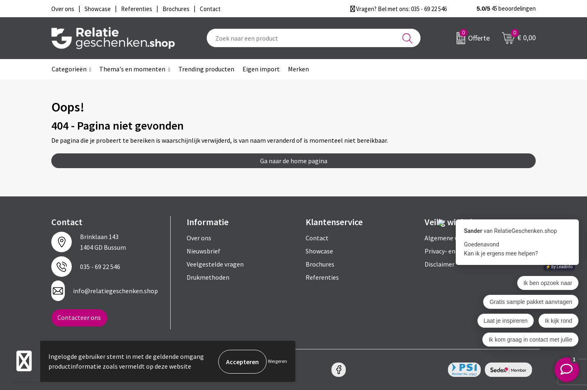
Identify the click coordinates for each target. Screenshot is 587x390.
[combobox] (313, 38)
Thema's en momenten (132, 69)
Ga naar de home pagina (293, 161)
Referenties (322, 277)
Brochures (320, 264)
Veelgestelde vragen (215, 264)
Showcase (319, 251)
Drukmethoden (208, 277)
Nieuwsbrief (203, 251)
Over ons (199, 238)
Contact (317, 238)
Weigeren (277, 361)
